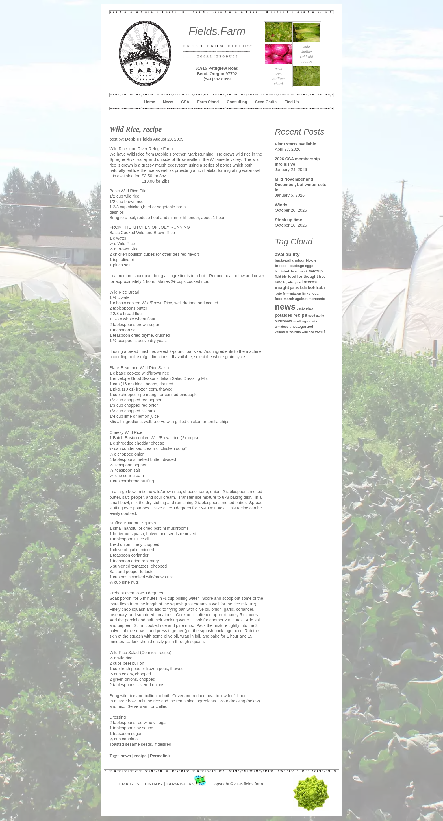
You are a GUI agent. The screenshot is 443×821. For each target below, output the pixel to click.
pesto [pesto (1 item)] (301, 308)
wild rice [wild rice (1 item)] (308, 332)
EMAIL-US (129, 784)
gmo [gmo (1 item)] (298, 282)
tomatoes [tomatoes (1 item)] (281, 326)
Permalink (160, 756)
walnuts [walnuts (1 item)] (295, 332)
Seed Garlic (266, 102)
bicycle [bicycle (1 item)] (311, 260)
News (168, 102)
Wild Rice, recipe (135, 129)
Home (149, 102)
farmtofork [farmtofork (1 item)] (282, 271)
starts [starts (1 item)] (313, 321)
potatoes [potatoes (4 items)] (283, 315)
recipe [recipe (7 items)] (300, 315)
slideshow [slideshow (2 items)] (283, 321)
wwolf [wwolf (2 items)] (320, 332)
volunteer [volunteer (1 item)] (281, 332)
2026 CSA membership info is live (297, 162)
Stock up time (288, 220)
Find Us (292, 102)
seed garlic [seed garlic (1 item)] (316, 315)
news (126, 756)
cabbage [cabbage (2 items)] (297, 266)
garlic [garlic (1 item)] (290, 282)
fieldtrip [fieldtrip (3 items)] (316, 271)
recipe (140, 756)
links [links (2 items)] (306, 293)
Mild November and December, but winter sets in (300, 184)
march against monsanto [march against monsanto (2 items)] (304, 299)
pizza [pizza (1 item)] (309, 308)
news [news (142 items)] (285, 306)
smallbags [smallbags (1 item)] (300, 321)
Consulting (237, 102)
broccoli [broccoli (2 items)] (282, 266)
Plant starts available (295, 144)
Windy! (282, 205)
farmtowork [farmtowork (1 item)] (299, 271)
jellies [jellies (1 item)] (294, 288)
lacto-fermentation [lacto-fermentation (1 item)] (288, 293)
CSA (185, 102)
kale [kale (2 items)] (303, 288)
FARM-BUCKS (186, 784)
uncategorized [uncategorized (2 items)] (301, 327)
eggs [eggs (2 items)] (309, 266)
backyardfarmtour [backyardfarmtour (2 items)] (290, 260)
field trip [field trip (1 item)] (281, 276)
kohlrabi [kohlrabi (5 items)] (316, 287)
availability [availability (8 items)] (287, 254)
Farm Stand (208, 102)
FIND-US (154, 784)
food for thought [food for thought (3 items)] (303, 276)
